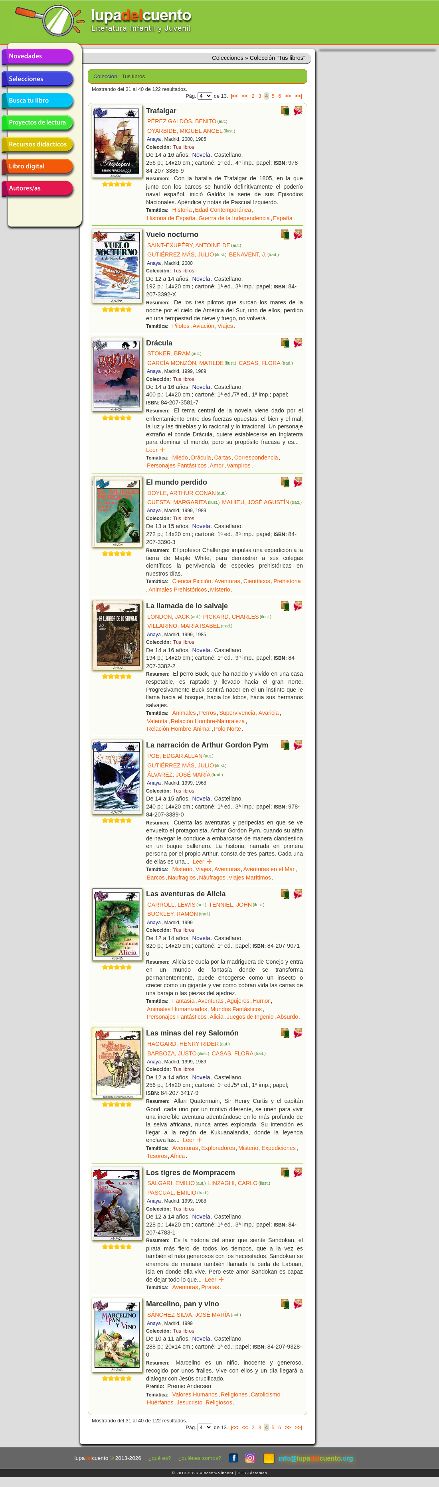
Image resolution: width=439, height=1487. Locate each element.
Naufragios (182, 877)
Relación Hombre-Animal (179, 729)
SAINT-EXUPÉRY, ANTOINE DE (194, 245)
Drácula (201, 457)
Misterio (220, 589)
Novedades (37, 57)
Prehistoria (287, 581)
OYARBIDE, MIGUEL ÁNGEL (191, 131)
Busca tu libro (37, 101)
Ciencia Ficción (192, 581)
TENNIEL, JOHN (237, 904)
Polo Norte (227, 729)
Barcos (156, 877)
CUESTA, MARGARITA (183, 502)
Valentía (157, 721)
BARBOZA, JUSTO (178, 1053)
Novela (201, 155)
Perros (207, 713)
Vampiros (239, 465)
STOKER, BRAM (174, 353)
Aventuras (227, 581)
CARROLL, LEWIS (176, 904)
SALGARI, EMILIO (176, 1183)
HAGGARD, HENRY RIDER (188, 1044)
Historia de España (171, 218)
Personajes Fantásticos (177, 465)
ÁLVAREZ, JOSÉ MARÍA (185, 774)
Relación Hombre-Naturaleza (208, 721)
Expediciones (278, 1148)
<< (245, 96)
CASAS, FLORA (266, 363)
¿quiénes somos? (199, 1458)
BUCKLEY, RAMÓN (178, 914)
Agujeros (238, 1001)
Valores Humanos (195, 1394)
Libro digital (37, 167)
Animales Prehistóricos (177, 589)
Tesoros (157, 1156)
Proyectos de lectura (37, 123)
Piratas (210, 1287)
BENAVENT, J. (254, 254)
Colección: (104, 76)
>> (288, 96)
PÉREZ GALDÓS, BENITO (187, 121)
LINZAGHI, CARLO (239, 1183)
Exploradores (218, 1148)
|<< (234, 96)
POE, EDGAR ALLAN (180, 756)
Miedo (180, 457)
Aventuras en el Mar (269, 869)
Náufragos (212, 877)
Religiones (234, 1394)
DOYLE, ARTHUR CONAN (187, 493)
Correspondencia (256, 457)
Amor (216, 465)
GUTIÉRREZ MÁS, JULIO (187, 254)
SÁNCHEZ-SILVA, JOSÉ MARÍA (194, 1314)
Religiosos (219, 1402)
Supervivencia (237, 713)
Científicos (256, 581)
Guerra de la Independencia (234, 218)
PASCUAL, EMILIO (178, 1192)
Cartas (222, 457)
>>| (298, 96)
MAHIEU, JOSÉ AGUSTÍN (262, 502)
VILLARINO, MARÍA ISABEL (189, 626)
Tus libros (183, 147)
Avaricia (269, 713)
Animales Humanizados (177, 1009)
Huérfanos (160, 1402)
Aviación (203, 326)
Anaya (154, 139)
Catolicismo (265, 1394)
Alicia (216, 1017)
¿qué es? (159, 1458)
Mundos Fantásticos (236, 1009)
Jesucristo (189, 1402)
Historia (182, 210)
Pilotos (181, 326)
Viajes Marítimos (250, 877)
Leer (156, 450)
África (177, 1156)
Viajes (225, 326)
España (283, 218)
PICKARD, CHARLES (237, 616)
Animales (184, 713)
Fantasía (183, 1001)
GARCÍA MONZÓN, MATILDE (191, 363)
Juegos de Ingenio (250, 1017)
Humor (261, 1001)
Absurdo (288, 1017)
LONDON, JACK (174, 616)
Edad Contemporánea (223, 210)
